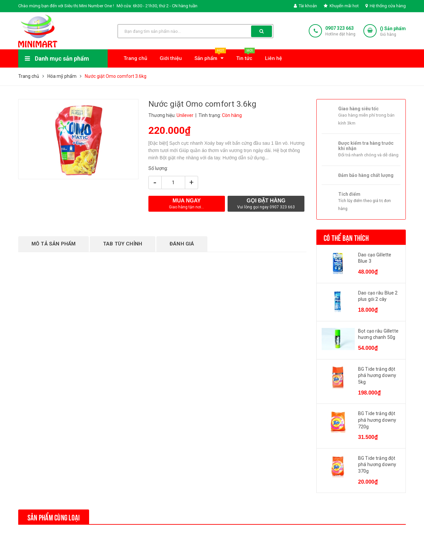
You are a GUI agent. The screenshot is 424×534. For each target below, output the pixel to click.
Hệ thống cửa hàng (385, 5)
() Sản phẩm (393, 31)
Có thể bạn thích (346, 237)
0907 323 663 (339, 28)
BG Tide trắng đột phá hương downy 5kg (377, 375)
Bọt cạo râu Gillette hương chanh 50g (378, 334)
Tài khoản (305, 5)
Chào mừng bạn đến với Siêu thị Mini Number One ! (66, 5)
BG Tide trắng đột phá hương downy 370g (377, 464)
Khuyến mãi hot (341, 5)
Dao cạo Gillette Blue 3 (374, 258)
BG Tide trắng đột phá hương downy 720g (377, 420)
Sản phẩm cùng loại (53, 517)
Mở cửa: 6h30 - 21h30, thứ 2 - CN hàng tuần (157, 5)
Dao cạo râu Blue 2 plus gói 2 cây (378, 296)
